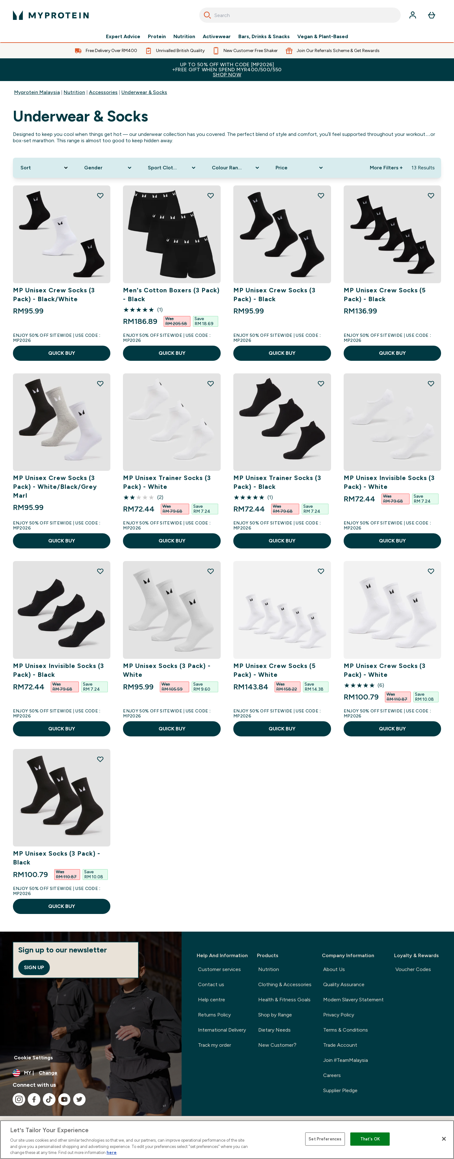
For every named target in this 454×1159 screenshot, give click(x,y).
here (112, 1152)
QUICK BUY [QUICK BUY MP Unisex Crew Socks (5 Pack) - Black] (392, 353)
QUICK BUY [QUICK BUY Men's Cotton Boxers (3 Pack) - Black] (172, 353)
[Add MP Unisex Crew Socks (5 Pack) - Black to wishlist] (431, 195)
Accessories (103, 92)
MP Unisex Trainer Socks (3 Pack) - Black (277, 482)
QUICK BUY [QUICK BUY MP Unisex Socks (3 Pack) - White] (172, 729)
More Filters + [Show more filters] (386, 168)
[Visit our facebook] (34, 1099)
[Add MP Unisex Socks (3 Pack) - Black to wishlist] (100, 759)
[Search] (207, 15)
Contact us (211, 984)
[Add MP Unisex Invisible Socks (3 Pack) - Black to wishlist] (100, 571)
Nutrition (184, 36)
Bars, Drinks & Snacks (264, 36)
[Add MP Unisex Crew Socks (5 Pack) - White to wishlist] (321, 571)
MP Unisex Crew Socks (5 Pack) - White (274, 670)
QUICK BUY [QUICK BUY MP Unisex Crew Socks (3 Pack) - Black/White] (61, 353)
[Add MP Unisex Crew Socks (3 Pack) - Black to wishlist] (321, 195)
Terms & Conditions (345, 1030)
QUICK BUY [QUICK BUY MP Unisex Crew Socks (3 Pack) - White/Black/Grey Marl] (61, 541)
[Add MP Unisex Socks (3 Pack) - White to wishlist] (210, 571)
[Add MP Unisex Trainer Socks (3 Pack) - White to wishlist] (210, 383)
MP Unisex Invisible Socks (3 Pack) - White (389, 482)
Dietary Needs (274, 1030)
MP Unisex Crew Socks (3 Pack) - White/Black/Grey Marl (55, 486)
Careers (332, 1075)
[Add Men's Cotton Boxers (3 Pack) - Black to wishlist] (210, 195)
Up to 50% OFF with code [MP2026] (227, 69)
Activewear (217, 36)
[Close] (444, 1139)
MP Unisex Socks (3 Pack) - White (166, 670)
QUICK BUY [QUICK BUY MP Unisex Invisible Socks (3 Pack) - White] (392, 541)
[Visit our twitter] (79, 1099)
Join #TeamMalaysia (345, 1060)
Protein (157, 36)
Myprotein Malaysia (37, 92)
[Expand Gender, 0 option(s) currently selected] (108, 167)
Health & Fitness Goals (284, 1000)
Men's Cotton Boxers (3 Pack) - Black (171, 294)
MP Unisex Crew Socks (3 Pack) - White (385, 670)
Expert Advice (123, 36)
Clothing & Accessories (284, 984)
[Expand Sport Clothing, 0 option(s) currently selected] (172, 167)
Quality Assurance (343, 984)
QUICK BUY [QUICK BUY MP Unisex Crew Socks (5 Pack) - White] (282, 729)
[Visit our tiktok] (49, 1099)
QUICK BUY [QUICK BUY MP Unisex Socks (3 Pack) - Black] (61, 906)
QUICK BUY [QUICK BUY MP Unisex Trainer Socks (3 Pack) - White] (172, 541)
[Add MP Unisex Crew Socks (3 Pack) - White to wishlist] (431, 571)
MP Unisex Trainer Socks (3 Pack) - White (167, 482)
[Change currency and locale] (91, 1073)
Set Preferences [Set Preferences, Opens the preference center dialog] (325, 1139)
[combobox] (300, 15)
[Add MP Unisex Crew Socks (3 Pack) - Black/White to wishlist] (100, 195)
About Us (334, 969)
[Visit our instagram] (19, 1099)
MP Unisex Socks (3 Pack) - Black (56, 858)
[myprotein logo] (51, 15)
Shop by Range (275, 1015)
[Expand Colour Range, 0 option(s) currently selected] (236, 167)
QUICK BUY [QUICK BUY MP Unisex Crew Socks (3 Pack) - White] (392, 729)
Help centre (211, 1000)
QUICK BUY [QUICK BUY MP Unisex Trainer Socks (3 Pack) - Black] (282, 541)
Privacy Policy (338, 1015)
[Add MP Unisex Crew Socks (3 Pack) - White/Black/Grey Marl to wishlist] (100, 383)
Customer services (219, 969)
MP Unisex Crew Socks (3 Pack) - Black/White (54, 294)
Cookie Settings (33, 1058)
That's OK (370, 1139)
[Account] (412, 15)
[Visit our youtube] (64, 1099)
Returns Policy (214, 1015)
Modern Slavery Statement (353, 1000)
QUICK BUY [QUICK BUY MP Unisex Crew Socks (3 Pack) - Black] (282, 353)
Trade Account (340, 1045)
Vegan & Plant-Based (322, 36)
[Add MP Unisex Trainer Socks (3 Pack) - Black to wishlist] (321, 383)
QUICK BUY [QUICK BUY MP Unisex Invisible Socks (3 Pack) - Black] (61, 729)
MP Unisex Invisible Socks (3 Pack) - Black (58, 670)
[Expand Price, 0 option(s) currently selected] (300, 167)
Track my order (214, 1045)
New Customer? (277, 1045)
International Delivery (222, 1030)
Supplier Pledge (340, 1090)
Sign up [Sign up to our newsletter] (34, 967)
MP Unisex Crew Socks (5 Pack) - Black (385, 294)
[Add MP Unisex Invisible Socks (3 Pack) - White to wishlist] (431, 383)
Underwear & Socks (144, 92)
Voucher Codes (413, 969)
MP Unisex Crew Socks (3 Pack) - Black (274, 294)
